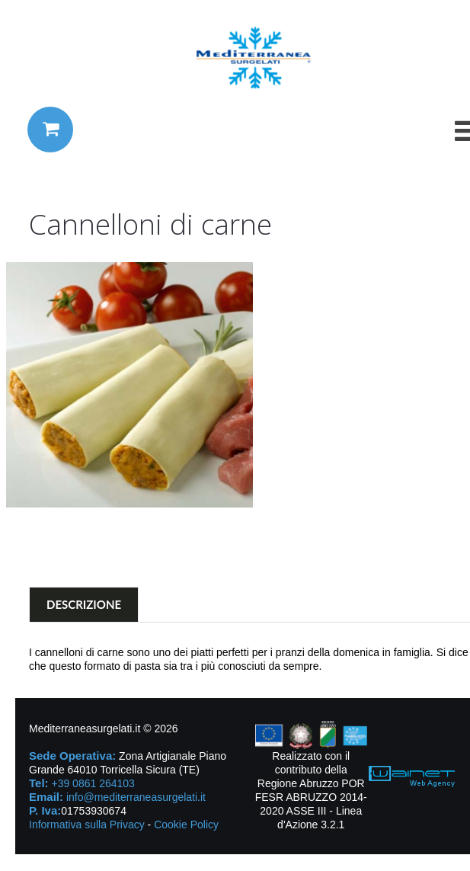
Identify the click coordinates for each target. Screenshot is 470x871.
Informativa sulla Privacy (87, 824)
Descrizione (83, 604)
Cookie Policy (186, 824)
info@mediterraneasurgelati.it (136, 797)
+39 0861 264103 (92, 783)
